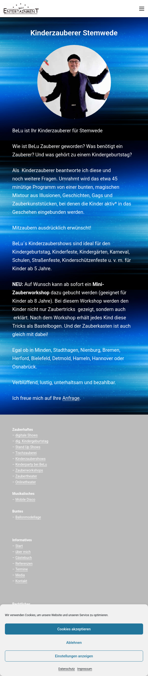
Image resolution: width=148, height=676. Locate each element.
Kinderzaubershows (30, 459)
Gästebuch (23, 558)
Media (20, 575)
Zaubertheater (26, 476)
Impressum (84, 669)
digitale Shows (26, 435)
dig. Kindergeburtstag (31, 441)
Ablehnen (74, 642)
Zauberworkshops (29, 470)
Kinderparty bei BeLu (31, 464)
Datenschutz (66, 669)
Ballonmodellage (28, 517)
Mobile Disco (25, 499)
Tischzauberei (26, 453)
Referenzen (24, 564)
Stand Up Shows (27, 447)
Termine (21, 569)
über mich (23, 552)
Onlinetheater (25, 482)
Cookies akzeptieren (74, 629)
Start (19, 546)
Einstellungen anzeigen (74, 656)
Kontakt (21, 581)
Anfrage (71, 398)
